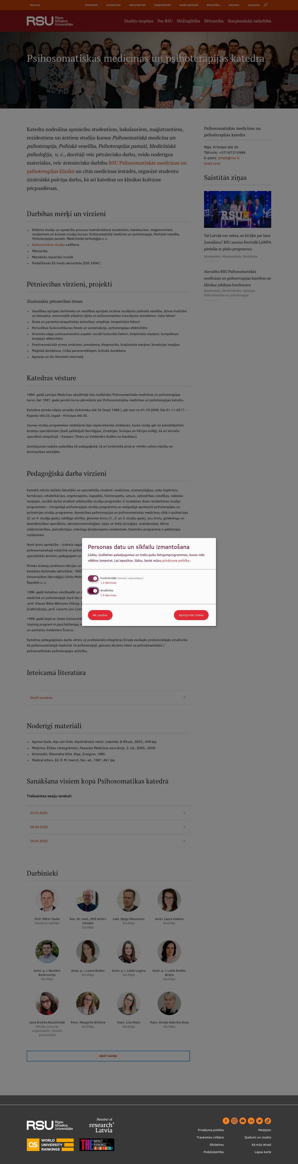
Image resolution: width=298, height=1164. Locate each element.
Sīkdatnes (217, 1144)
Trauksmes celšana (210, 1137)
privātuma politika (175, 560)
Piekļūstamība (214, 1152)
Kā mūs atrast (261, 1144)
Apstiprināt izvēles (191, 615)
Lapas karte (263, 1152)
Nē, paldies (100, 615)
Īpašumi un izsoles (258, 1137)
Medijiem (264, 1130)
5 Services (108, 595)
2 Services (108, 583)
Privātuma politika (211, 1130)
